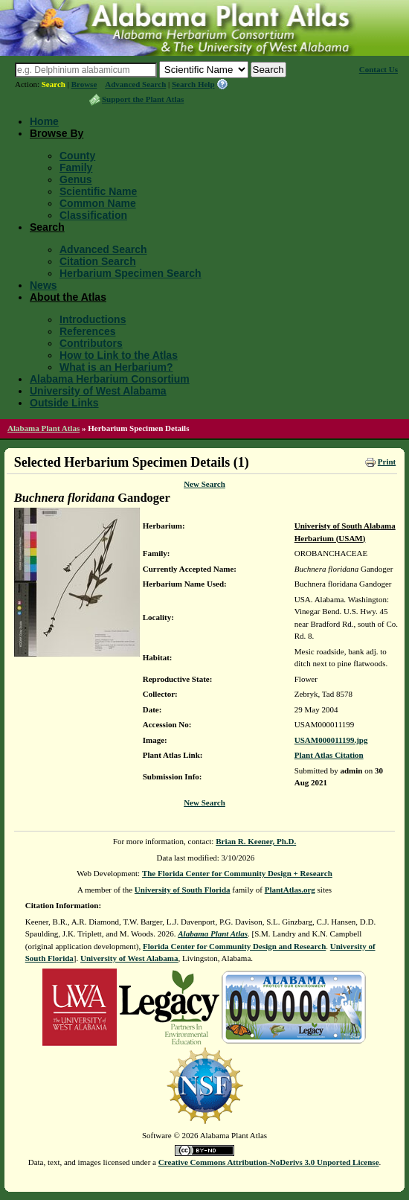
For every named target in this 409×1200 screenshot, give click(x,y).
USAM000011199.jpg (331, 739)
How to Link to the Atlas (118, 355)
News (43, 285)
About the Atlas (68, 297)
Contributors (91, 343)
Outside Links (64, 403)
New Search (204, 483)
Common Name (97, 203)
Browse (84, 84)
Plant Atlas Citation (329, 754)
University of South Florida (183, 889)
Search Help (193, 84)
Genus (75, 179)
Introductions (92, 319)
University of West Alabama (98, 391)
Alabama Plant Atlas (43, 428)
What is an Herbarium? (116, 367)
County (77, 156)
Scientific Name (98, 191)
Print (387, 461)
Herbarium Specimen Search (130, 273)
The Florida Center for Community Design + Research (237, 873)
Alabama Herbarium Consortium (110, 379)
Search (53, 84)
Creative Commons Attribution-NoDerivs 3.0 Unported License (268, 1162)
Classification (93, 215)
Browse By (56, 133)
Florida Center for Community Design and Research (234, 946)
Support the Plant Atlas (143, 99)
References (87, 331)
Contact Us (378, 69)
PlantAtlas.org (290, 889)
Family (75, 167)
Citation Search (97, 261)
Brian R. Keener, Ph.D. (256, 841)
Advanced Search (135, 84)
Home (44, 121)
